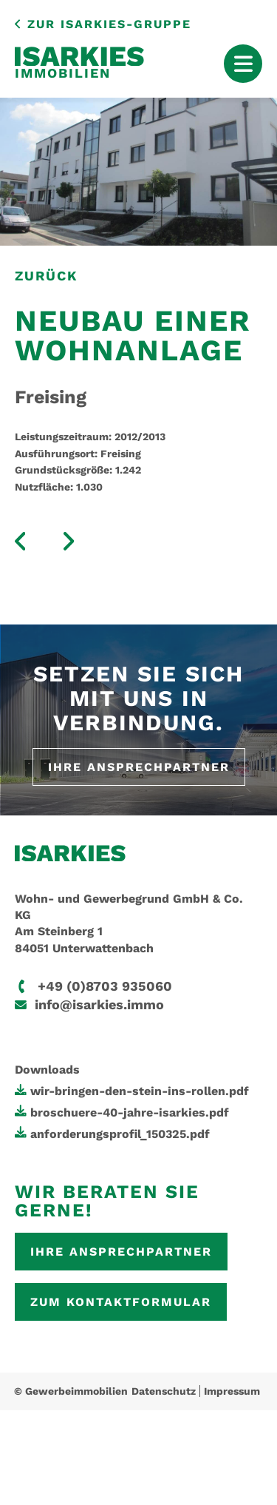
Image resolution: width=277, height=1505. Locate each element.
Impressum (232, 1391)
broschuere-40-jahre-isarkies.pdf (129, 1112)
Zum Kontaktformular (120, 1302)
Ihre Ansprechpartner (139, 767)
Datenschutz (163, 1391)
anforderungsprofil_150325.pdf (120, 1134)
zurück (46, 275)
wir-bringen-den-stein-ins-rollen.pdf (139, 1091)
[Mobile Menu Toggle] (243, 63)
